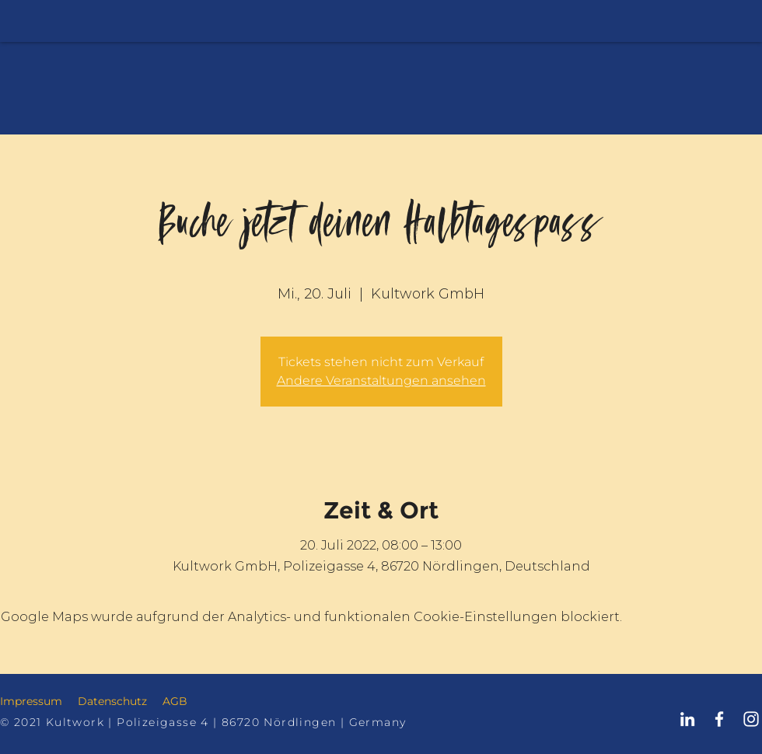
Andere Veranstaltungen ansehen (381, 380)
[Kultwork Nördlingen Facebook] (719, 719)
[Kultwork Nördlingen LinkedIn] (687, 719)
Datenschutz (112, 701)
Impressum (31, 701)
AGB (175, 701)
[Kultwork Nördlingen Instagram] (751, 719)
